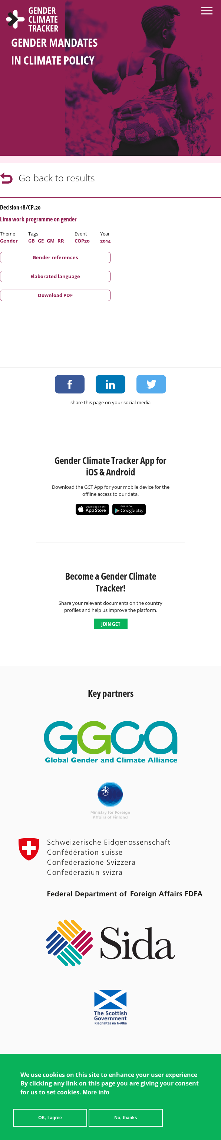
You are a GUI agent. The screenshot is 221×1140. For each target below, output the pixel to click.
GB (31, 240)
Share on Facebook (70, 384)
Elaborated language (55, 276)
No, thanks (125, 1117)
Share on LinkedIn (110, 384)
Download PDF (55, 295)
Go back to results (57, 177)
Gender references (55, 257)
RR (60, 240)
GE (41, 240)
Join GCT (110, 623)
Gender (9, 240)
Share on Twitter (151, 384)
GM (51, 240)
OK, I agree (50, 1117)
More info (96, 1092)
